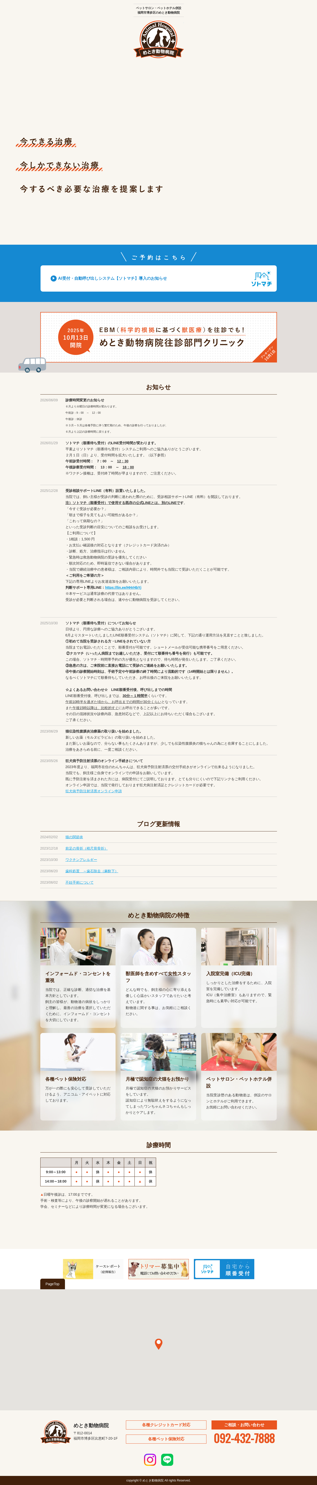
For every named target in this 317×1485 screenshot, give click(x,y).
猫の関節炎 (74, 837)
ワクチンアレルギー (81, 860)
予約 (259, 76)
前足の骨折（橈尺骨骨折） (86, 848)
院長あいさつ (58, 76)
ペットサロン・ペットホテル (179, 76)
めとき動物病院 (158, 39)
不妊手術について (79, 882)
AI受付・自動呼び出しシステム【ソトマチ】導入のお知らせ (112, 278)
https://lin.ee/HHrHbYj (123, 587)
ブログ (219, 76)
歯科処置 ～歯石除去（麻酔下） (91, 871)
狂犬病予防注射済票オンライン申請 (93, 791)
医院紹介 (98, 76)
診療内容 (138, 76)
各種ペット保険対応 (166, 1439)
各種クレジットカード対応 (166, 1425)
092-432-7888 (244, 1437)
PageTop (52, 1284)
